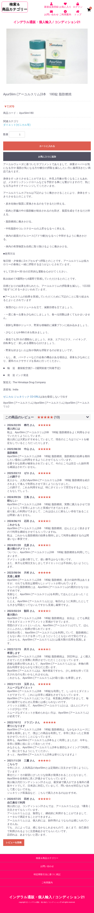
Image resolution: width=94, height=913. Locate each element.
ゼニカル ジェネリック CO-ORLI (21, 396)
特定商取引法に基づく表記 (47, 874)
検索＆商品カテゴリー (47, 858)
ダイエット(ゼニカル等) (16, 124)
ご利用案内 (47, 882)
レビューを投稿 (14, 842)
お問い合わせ (47, 866)
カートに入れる (47, 146)
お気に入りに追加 (47, 156)
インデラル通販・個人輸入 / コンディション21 (46, 22)
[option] (47, 56)
